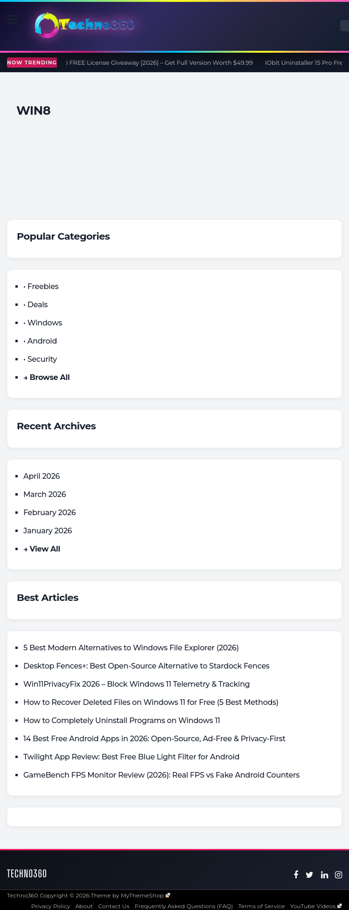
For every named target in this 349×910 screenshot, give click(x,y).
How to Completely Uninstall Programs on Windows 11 (121, 720)
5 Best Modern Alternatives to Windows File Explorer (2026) (131, 647)
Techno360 (27, 873)
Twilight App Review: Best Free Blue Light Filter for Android (131, 756)
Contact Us (114, 906)
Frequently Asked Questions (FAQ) (184, 906)
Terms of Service (261, 906)
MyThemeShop (145, 895)
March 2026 (44, 494)
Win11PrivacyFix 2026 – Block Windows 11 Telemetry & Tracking (136, 684)
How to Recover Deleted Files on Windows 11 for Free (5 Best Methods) (151, 702)
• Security (40, 359)
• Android (40, 341)
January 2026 (47, 530)
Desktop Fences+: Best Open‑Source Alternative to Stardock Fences (146, 666)
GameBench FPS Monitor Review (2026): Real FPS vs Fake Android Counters (161, 775)
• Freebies (40, 286)
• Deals (35, 304)
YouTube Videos (316, 906)
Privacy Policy (50, 906)
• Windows (42, 322)
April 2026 (41, 476)
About (84, 906)
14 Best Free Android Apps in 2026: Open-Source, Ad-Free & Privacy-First (154, 738)
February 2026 (49, 512)
